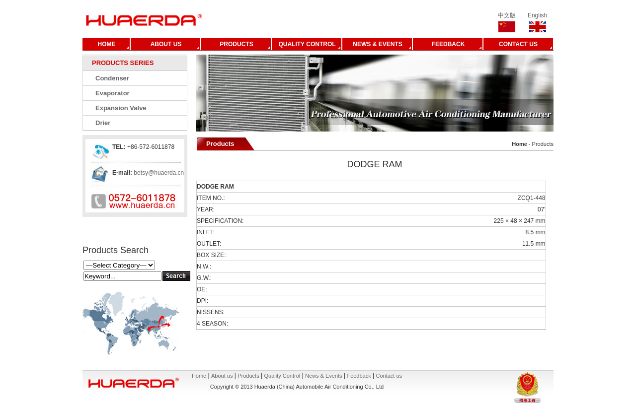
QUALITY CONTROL (306, 44)
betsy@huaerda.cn (158, 172)
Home (199, 376)
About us (222, 376)
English (537, 15)
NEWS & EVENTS (377, 44)
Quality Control (282, 376)
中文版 (507, 15)
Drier (102, 123)
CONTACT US (518, 44)
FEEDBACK (448, 44)
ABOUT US (166, 44)
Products (248, 376)
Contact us (389, 376)
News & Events (323, 376)
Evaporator (112, 93)
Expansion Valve (121, 108)
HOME (107, 44)
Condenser (112, 78)
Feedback (359, 376)
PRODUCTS (236, 44)
